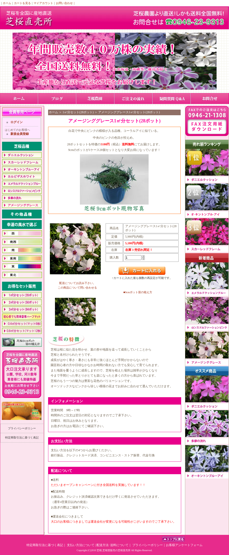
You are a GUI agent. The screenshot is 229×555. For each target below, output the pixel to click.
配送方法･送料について (112, 545)
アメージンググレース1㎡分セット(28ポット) (129, 112)
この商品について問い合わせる (77, 287)
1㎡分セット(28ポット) (78, 112)
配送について (61, 471)
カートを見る (22, 3)
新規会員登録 (19, 134)
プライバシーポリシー (22, 428)
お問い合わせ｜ (66, 3)
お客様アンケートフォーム (184, 545)
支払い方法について (80, 545)
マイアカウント (43, 3)
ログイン (16, 122)
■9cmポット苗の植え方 (137, 292)
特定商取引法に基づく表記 (22, 437)
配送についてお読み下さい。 (77, 283)
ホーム (7, 3)
